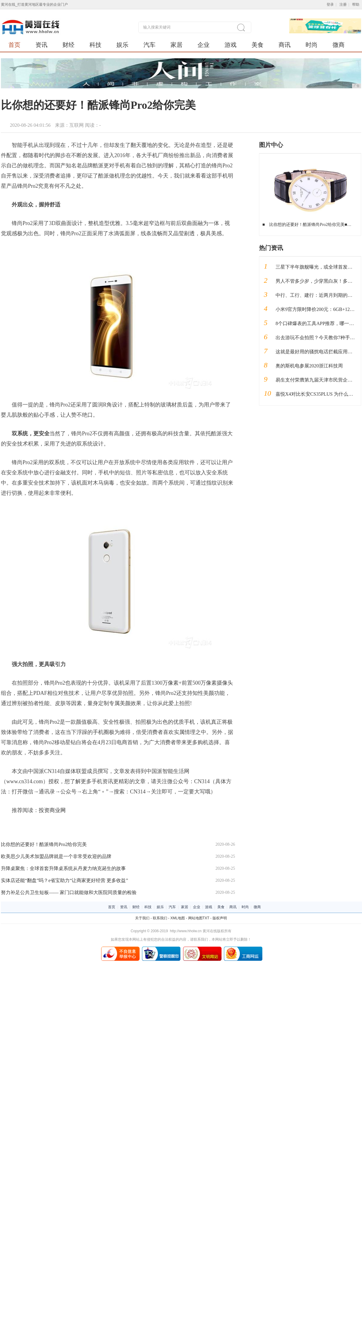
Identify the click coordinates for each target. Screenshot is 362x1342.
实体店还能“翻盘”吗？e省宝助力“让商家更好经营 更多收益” (64, 880)
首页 (14, 44)
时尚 (312, 44)
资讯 (41, 44)
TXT (206, 918)
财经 (68, 44)
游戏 (231, 44)
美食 (258, 44)
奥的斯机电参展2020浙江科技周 (309, 365)
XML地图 (177, 918)
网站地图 (195, 918)
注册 (343, 4)
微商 (339, 44)
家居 (176, 44)
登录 (330, 4)
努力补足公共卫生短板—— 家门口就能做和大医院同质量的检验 (69, 892)
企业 (204, 44)
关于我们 (142, 918)
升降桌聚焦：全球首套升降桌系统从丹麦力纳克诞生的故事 (63, 868)
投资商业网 (52, 810)
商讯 (285, 44)
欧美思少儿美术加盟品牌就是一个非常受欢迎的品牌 (56, 856)
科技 (95, 44)
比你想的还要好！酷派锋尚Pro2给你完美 (44, 844)
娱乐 (122, 44)
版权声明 (220, 918)
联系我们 (160, 918)
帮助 (355, 4)
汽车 (149, 44)
